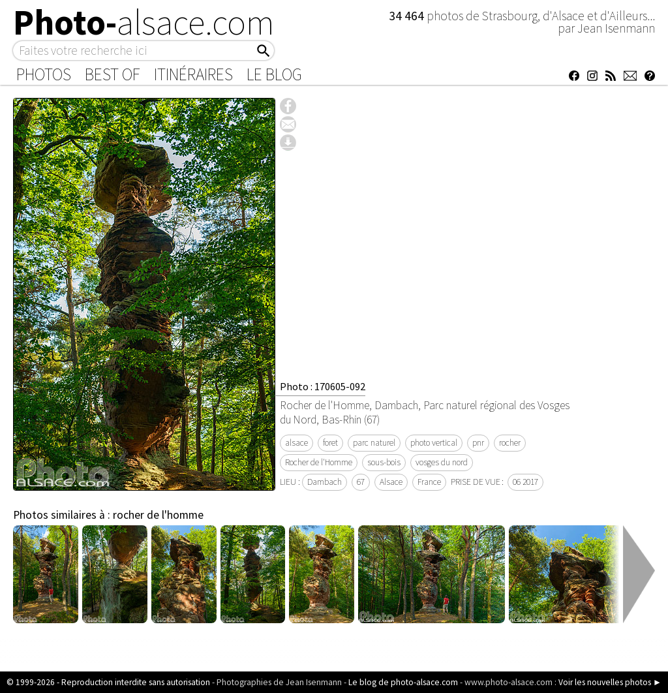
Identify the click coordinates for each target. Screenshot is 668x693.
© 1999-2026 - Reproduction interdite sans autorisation (108, 682)
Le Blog (274, 74)
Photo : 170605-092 (322, 386)
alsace (296, 442)
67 (361, 481)
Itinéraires (193, 74)
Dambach (324, 481)
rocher (510, 442)
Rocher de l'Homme (318, 462)
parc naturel (374, 442)
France (429, 481)
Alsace (391, 481)
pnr (478, 442)
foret (330, 442)
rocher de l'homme (158, 515)
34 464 (408, 15)
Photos (43, 74)
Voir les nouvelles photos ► (609, 682)
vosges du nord (442, 462)
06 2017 (525, 481)
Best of (112, 74)
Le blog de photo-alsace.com (403, 682)
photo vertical (433, 442)
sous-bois (384, 462)
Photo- (144, 22)
